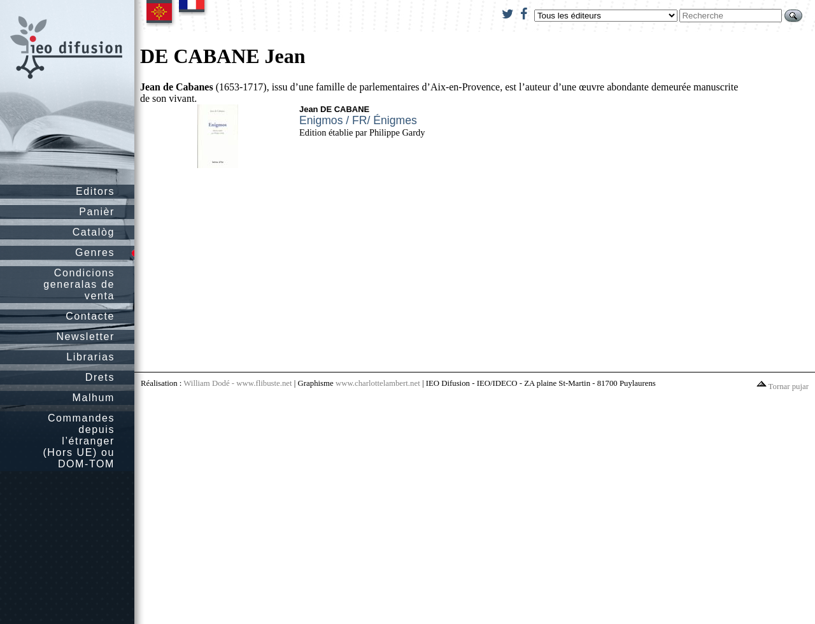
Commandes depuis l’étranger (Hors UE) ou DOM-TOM (79, 441)
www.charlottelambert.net (378, 383)
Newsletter (85, 336)
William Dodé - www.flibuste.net (237, 383)
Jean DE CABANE (334, 109)
